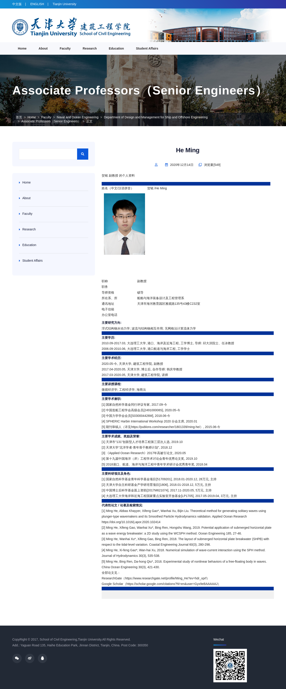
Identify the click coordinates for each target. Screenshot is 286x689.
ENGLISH (37, 4)
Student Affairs (147, 48)
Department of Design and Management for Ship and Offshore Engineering (156, 117)
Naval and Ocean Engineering (78, 117)
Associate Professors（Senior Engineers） (51, 121)
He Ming (188, 150)
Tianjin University (64, 4)
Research (90, 48)
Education (116, 48)
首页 (19, 117)
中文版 (17, 4)
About (43, 48)
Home (22, 48)
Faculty (65, 48)
